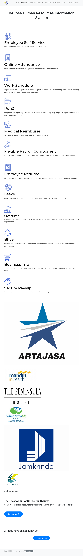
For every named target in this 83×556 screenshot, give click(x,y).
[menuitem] (17, 3)
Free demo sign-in (41, 538)
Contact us (13, 514)
